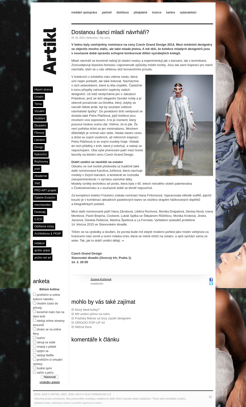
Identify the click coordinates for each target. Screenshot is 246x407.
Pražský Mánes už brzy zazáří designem (103, 318)
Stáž (37, 183)
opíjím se (43, 351)
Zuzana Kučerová (101, 279)
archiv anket (42, 250)
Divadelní (40, 125)
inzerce (156, 12)
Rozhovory (41, 161)
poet (37, 168)
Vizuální (39, 111)
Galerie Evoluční (44, 197)
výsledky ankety (50, 382)
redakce (39, 243)
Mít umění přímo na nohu (92, 314)
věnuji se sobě (46, 342)
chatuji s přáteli (46, 346)
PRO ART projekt (45, 190)
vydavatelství (188, 12)
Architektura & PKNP (47, 233)
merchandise (42, 205)
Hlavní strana (42, 89)
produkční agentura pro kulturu (87, 403)
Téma (38, 104)
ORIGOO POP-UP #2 (90, 322)
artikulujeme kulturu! (61, 403)
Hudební (39, 118)
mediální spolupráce (84, 12)
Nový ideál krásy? (87, 309)
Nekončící (40, 154)
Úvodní (38, 96)
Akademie (40, 176)
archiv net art (42, 257)
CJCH (38, 219)
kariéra (170, 12)
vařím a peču (45, 372)
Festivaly (40, 212)
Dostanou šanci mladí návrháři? (110, 32)
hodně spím (44, 368)
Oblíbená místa (44, 226)
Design (38, 147)
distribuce (123, 12)
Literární (39, 140)
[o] (210, 396)
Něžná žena (83, 327)
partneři (107, 12)
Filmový (39, 132)
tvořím (41, 338)
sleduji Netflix (45, 355)
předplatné (140, 12)
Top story (104, 37)
